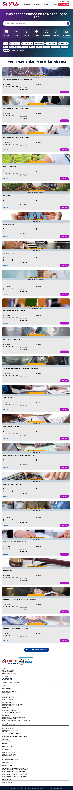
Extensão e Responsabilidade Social (12, 704)
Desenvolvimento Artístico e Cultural (13, 717)
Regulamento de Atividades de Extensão (14, 771)
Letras (39, 47)
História (32, 47)
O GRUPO (4, 668)
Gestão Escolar (22, 47)
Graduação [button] (38, 4)
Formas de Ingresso (8, 701)
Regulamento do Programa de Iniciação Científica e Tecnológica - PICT (22, 773)
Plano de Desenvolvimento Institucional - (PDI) (16, 720)
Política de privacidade (56, 788)
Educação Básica (14, 43)
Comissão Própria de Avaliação (11, 706)
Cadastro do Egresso (8, 714)
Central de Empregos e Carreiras (12, 712)
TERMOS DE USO (6, 675)
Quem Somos (5, 694)
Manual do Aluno (7, 746)
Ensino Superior (63, 43)
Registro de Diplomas (8, 752)
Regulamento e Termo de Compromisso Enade (15, 768)
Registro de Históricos (9, 754)
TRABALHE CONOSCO (7, 671)
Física (5, 47)
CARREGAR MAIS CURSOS (36, 650)
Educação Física (39, 43)
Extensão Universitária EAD (10, 730)
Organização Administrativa (10, 691)
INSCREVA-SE (64, 92)
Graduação (5, 739)
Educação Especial (27, 43)
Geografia (12, 47)
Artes (5, 43)
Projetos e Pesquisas (8, 702)
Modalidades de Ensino (9, 696)
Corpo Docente (6, 692)
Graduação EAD (6, 727)
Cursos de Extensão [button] (50, 4)
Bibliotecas (5, 715)
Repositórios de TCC (8, 755)
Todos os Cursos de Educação (18, 50)
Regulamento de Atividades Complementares (15, 769)
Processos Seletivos (8, 697)
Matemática (55, 47)
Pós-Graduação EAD (8, 728)
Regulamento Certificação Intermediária (14, 776)
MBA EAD (4, 732)
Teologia (6, 50)
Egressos (5, 707)
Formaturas (5, 709)
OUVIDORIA (5, 676)
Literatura (46, 47)
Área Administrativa (64, 1)
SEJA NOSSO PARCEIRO (8, 670)
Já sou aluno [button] (63, 4)
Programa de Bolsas (8, 762)
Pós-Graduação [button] (27, 4)
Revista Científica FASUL (9, 718)
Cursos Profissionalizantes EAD (11, 733)
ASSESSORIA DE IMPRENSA (9, 673)
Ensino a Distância (51, 43)
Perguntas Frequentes (9, 710)
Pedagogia (64, 47)
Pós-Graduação (6, 741)
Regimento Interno (7, 699)
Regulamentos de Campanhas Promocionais (14, 774)
